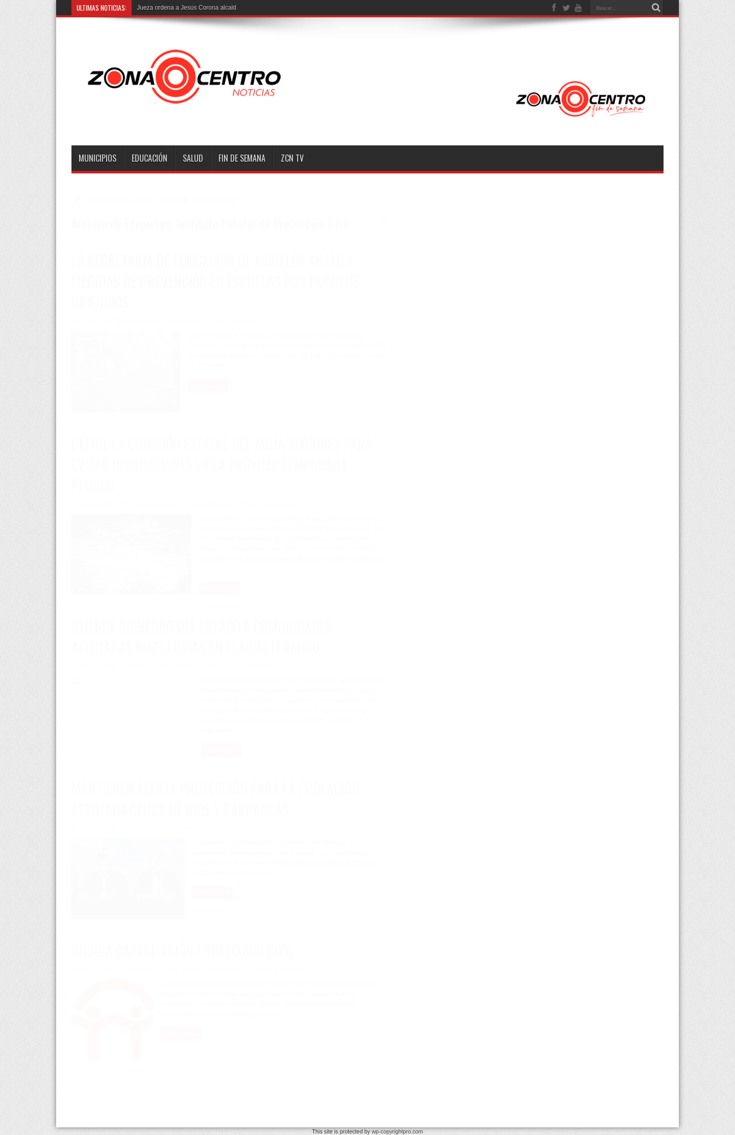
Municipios (97, 158)
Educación (149, 158)
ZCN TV (292, 158)
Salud (193, 158)
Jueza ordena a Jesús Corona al (181, 7)
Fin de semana (241, 158)
